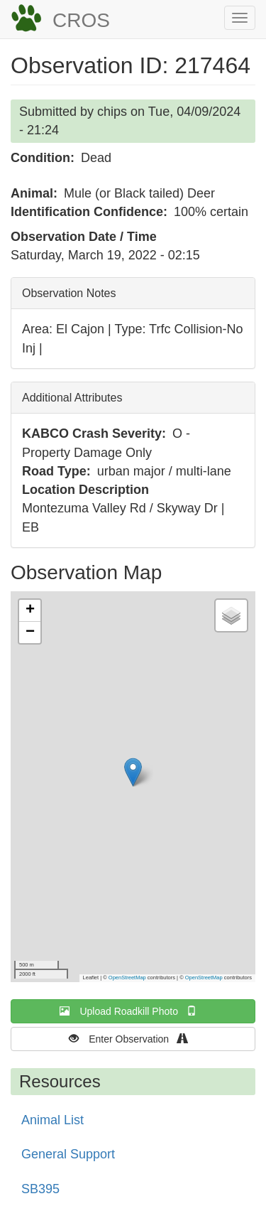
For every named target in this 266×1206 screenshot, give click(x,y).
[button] (133, 772)
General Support (68, 1154)
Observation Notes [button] (69, 293)
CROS (81, 20)
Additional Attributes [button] (72, 398)
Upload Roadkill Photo (133, 1011)
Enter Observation (133, 1039)
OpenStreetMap (127, 977)
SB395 (40, 1189)
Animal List (52, 1120)
